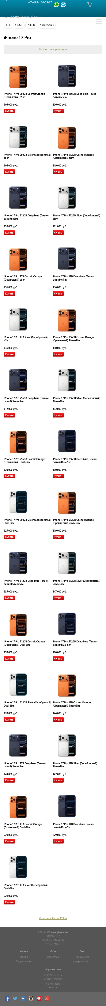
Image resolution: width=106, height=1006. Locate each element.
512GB (18, 25)
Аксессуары (47, 25)
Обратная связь (53, 970)
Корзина (24, 957)
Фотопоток (53, 957)
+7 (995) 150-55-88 (53, 979)
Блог (82, 951)
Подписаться (82, 957)
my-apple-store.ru (59, 932)
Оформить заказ (24, 961)
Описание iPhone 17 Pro (53, 918)
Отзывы (25, 16)
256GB (31, 25)
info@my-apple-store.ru (53, 986)
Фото (53, 951)
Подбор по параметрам (53, 49)
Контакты (36, 16)
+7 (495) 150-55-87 (53, 975)
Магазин (24, 951)
